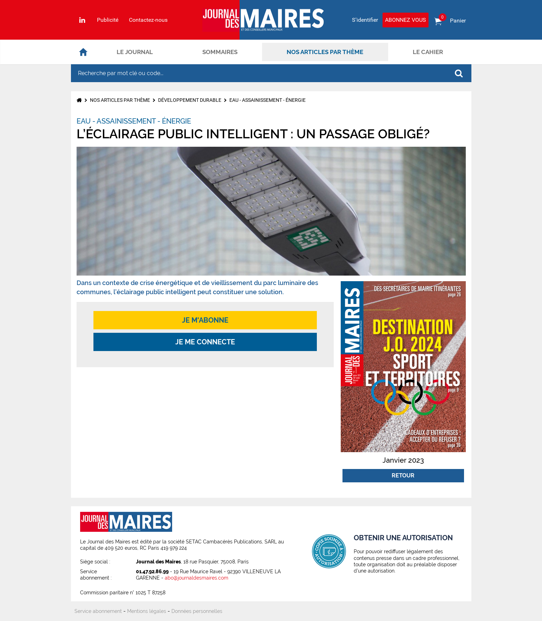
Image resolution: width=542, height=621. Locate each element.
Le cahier (428, 51)
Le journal (135, 51)
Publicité (107, 20)
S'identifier (365, 19)
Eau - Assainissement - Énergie (267, 100)
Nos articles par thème (325, 51)
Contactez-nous (148, 20)
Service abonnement (98, 611)
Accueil (83, 52)
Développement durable (189, 100)
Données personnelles (196, 611)
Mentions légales (146, 611)
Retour (403, 475)
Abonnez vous (405, 19)
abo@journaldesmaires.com (196, 578)
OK (458, 73)
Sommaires (219, 51)
